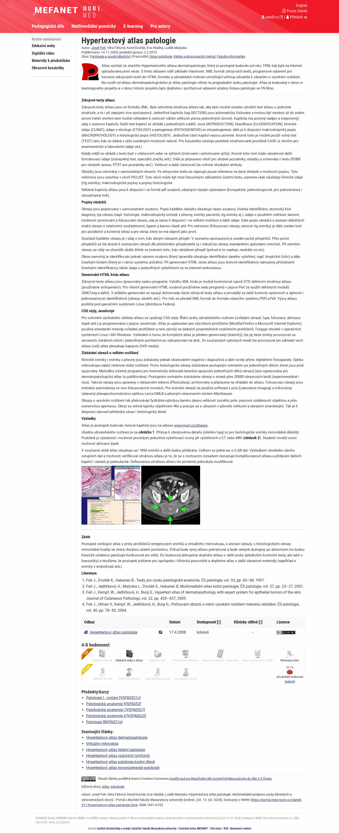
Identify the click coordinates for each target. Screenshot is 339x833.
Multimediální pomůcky (94, 26)
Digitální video (43, 53)
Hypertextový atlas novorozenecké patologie (122, 767)
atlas (105, 787)
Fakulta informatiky (231, 56)
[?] (281, 17)
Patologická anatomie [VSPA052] (113, 704)
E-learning (133, 26)
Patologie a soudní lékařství (110, 56)
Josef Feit (98, 48)
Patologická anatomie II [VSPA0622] (116, 716)
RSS (226, 828)
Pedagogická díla (48, 26)
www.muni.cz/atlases (191, 425)
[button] (290, 681)
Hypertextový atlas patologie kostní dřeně (120, 762)
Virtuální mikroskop (102, 743)
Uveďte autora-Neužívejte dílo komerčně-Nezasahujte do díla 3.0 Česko (220, 778)
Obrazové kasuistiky (48, 67)
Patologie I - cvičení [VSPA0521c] (113, 698)
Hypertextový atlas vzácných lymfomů (118, 755)
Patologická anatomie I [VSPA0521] (115, 710)
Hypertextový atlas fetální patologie (115, 750)
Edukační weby (43, 45)
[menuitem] (52, 26)
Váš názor (216, 828)
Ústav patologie (160, 56)
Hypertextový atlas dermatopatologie (116, 737)
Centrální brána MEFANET (193, 828)
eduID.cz (270, 17)
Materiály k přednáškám (51, 60)
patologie (117, 787)
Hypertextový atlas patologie (110, 632)
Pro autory (160, 26)
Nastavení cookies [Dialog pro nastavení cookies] (240, 828)
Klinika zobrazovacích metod (194, 56)
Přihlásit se (296, 17)
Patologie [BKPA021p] (104, 722)
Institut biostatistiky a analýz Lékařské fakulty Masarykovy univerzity (136, 828)
